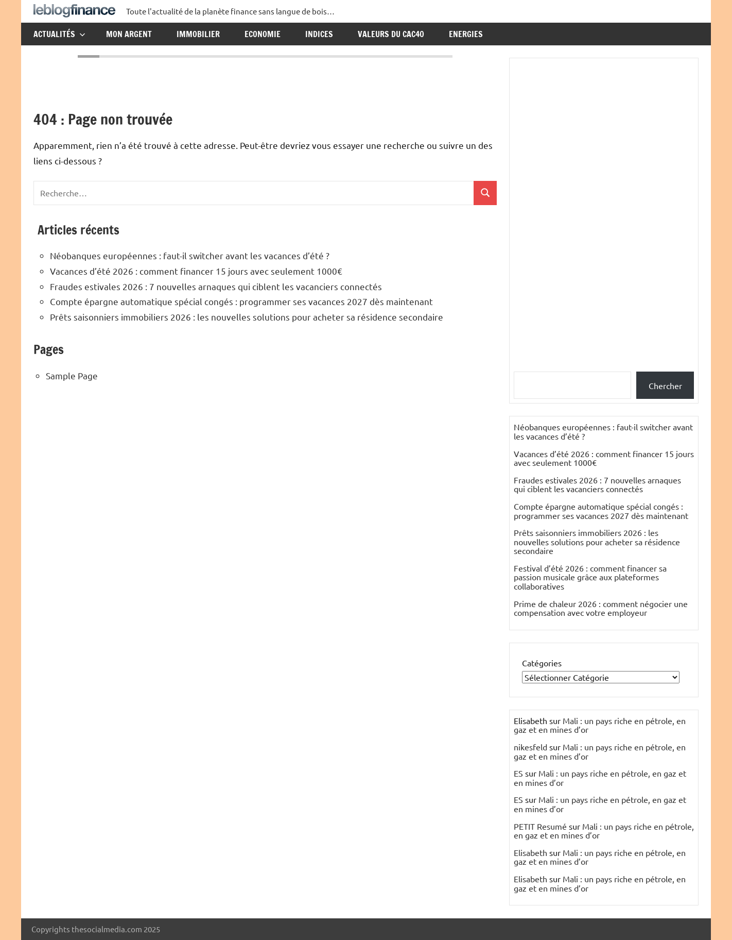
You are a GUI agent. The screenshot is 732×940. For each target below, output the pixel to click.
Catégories (542, 663)
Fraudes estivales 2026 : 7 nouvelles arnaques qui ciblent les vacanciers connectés (216, 286)
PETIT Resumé (540, 826)
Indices (319, 34)
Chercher (665, 385)
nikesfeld (530, 747)
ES (518, 773)
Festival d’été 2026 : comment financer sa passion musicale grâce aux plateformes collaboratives (590, 577)
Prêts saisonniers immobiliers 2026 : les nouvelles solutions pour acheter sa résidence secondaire (246, 316)
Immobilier (198, 34)
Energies (466, 34)
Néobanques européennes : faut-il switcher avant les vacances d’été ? (189, 255)
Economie (263, 34)
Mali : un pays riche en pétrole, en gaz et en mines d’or (600, 725)
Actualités (59, 34)
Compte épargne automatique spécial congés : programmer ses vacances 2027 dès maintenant (241, 301)
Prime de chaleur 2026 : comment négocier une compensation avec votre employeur (601, 608)
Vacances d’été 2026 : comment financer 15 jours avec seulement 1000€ (196, 270)
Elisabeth (530, 852)
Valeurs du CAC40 (391, 34)
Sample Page (72, 375)
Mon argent (129, 34)
